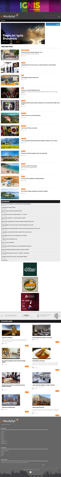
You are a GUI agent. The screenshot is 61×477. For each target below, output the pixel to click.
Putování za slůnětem (7, 337)
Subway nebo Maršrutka (38, 407)
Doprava (2, 433)
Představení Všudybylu (5, 450)
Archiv (2, 455)
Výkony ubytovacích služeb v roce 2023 (42, 337)
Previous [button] (1, 316)
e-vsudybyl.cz (3, 424)
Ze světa (2, 432)
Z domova (2, 431)
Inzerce (2, 453)
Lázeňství (2, 437)
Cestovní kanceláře (4, 441)
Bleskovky (2, 451)
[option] (10, 315)
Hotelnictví (3, 435)
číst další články (4, 260)
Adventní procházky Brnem (8, 407)
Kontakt (2, 454)
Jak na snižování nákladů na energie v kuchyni (43, 385)
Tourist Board (3, 442)
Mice (2, 438)
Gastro (2, 436)
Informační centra (4, 443)
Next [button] (59, 316)
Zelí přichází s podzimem (38, 360)
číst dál (27, 345)
